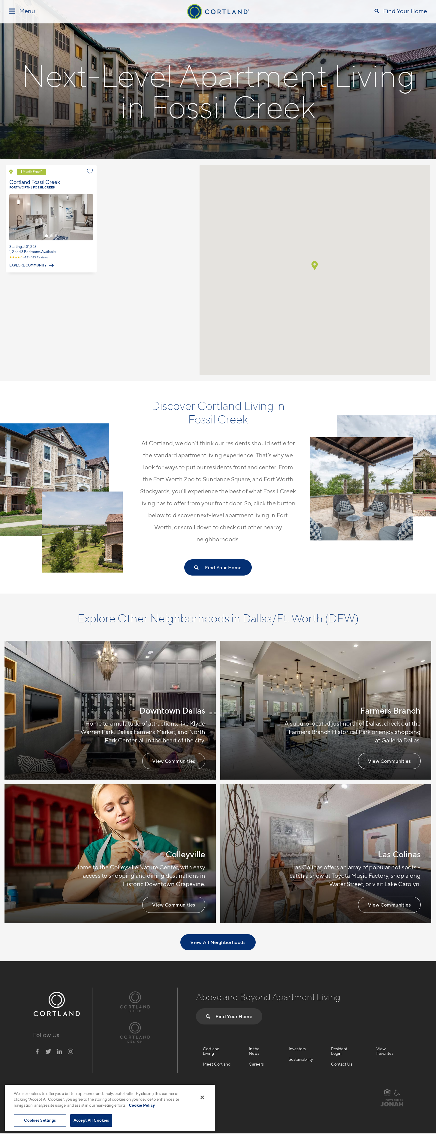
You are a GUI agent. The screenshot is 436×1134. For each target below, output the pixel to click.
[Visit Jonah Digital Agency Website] (391, 1105)
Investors (297, 1048)
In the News (254, 1051)
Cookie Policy (142, 1105)
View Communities (173, 761)
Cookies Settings (40, 1120)
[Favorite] (90, 171)
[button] (314, 265)
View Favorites (384, 1051)
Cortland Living (211, 1051)
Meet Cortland (216, 1064)
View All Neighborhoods (218, 942)
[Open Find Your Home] (400, 12)
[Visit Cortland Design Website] (135, 1031)
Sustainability (301, 1059)
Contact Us (341, 1064)
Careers (256, 1064)
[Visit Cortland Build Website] (135, 1001)
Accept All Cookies (91, 1120)
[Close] (202, 1097)
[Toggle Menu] (22, 11)
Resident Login (339, 1051)
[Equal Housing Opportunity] (387, 1092)
